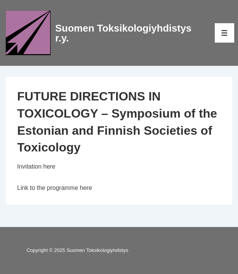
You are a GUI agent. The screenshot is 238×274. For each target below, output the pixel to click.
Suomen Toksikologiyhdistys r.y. (123, 33)
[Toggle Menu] (224, 33)
